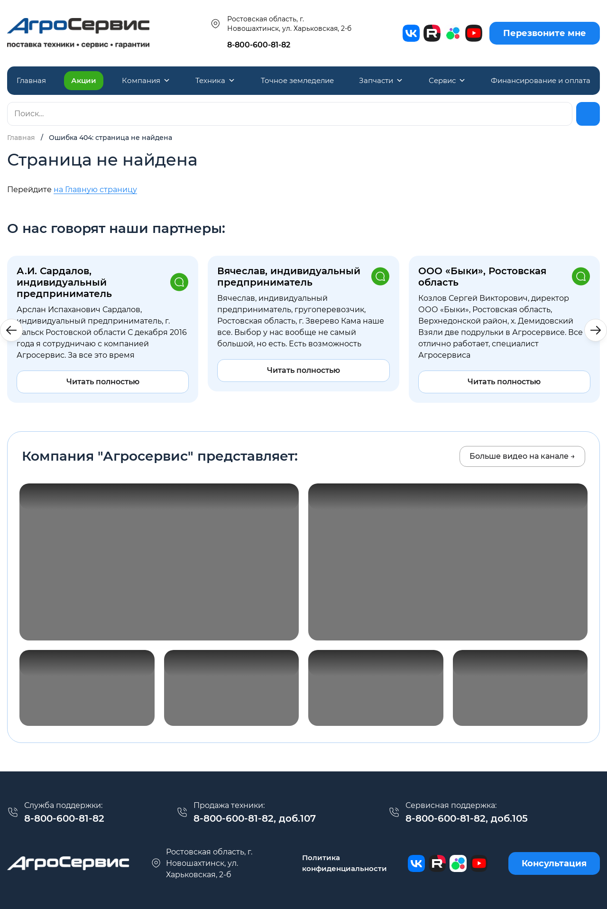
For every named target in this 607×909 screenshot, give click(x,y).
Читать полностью (102, 381)
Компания (146, 80)
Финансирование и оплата (540, 80)
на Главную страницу (95, 189)
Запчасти (381, 80)
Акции (83, 80)
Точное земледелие (297, 80)
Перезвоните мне (544, 33)
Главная (31, 80)
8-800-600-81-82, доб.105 (466, 818)
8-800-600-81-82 (258, 44)
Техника (215, 80)
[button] (595, 330)
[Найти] (588, 114)
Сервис (447, 80)
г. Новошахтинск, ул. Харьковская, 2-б (201, 863)
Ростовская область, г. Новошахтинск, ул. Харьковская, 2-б (280, 24)
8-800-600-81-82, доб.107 (254, 818)
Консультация (554, 863)
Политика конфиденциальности (344, 863)
